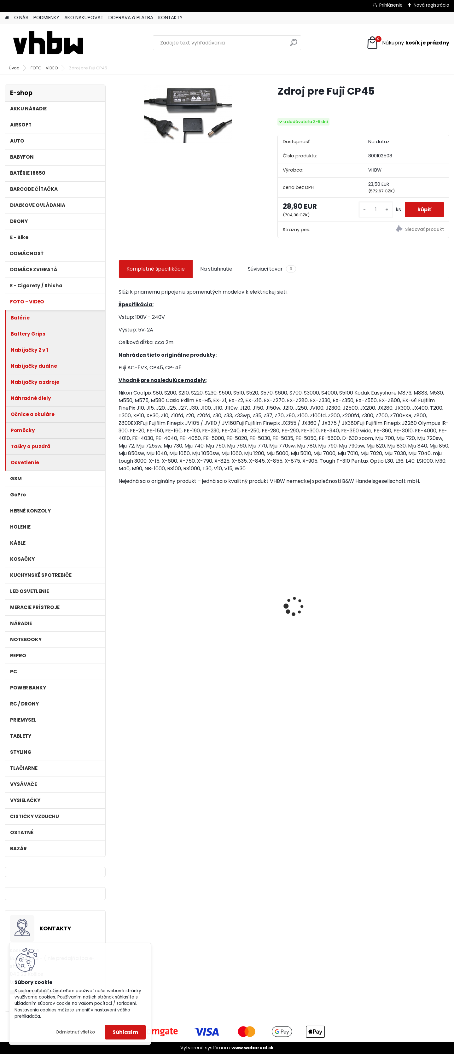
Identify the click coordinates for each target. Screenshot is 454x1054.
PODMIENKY (46, 17)
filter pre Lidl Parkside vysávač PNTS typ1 (233, 604)
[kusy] (376, 209)
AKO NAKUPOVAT (83, 17)
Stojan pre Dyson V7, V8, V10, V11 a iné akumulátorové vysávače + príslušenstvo (325, 605)
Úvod (14, 68)
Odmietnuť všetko (75, 1032)
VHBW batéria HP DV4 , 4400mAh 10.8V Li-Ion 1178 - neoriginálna (156, 589)
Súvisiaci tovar (272, 269)
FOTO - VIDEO (44, 68)
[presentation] (121, 595)
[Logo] (48, 43)
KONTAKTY (170, 17)
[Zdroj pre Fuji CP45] (188, 114)
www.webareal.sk (252, 1048)
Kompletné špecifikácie (155, 268)
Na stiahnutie (216, 268)
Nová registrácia (431, 5)
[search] (293, 45)
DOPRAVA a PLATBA (130, 17)
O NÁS (21, 17)
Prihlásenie (391, 5)
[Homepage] (7, 18)
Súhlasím (125, 1032)
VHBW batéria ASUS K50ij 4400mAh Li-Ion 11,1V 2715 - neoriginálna (407, 592)
